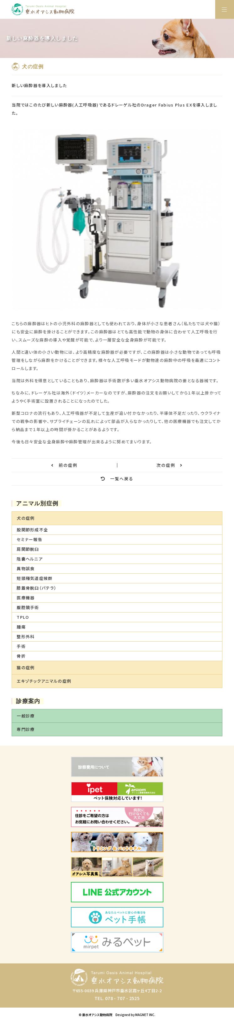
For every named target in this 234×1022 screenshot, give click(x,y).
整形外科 (26, 636)
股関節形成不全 (32, 530)
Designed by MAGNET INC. (135, 1014)
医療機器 (26, 598)
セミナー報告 (29, 539)
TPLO (23, 617)
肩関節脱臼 (28, 549)
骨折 (21, 656)
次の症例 (170, 465)
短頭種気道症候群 (34, 578)
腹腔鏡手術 (28, 607)
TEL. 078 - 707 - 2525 (117, 998)
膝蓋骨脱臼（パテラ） (36, 588)
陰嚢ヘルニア (30, 559)
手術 (21, 646)
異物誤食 (26, 568)
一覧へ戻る (117, 479)
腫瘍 (21, 627)
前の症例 (64, 465)
